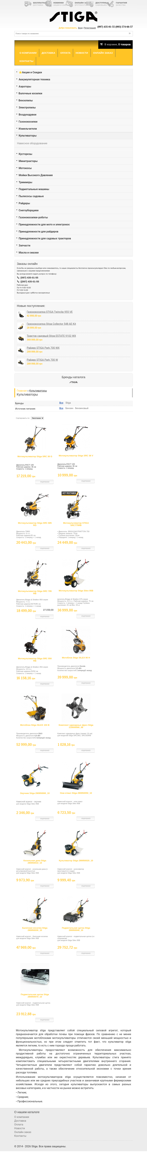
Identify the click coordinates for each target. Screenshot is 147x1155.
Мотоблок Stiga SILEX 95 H (76, 657)
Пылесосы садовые (31, 196)
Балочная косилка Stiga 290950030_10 (34, 929)
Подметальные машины (34, 189)
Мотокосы (25, 168)
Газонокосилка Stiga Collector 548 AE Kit (51, 323)
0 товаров (124, 44)
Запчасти (24, 245)
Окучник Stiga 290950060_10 (35, 793)
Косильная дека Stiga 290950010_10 (34, 861)
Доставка (48, 52)
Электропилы (27, 107)
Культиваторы (28, 135)
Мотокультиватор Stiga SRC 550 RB (35, 659)
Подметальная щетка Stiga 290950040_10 (76, 929)
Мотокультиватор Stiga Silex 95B (76, 590)
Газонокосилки (28, 121)
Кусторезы (25, 154)
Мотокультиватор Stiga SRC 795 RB (35, 592)
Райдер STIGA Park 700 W (42, 359)
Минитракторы (28, 161)
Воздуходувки (27, 114)
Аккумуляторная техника (34, 79)
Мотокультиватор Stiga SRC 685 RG (35, 524)
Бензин (69, 408)
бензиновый (81, 408)
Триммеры (25, 182)
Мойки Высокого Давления (36, 175)
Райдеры (24, 203)
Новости (82, 52)
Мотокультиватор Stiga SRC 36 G (34, 456)
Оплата (65, 52)
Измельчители (28, 128)
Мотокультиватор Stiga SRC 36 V (76, 455)
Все (61, 402)
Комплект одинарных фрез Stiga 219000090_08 (76, 726)
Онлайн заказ (103, 52)
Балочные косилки (30, 93)
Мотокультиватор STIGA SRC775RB (76, 524)
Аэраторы (25, 86)
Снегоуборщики (29, 210)
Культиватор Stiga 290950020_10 (76, 860)
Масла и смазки (29, 252)
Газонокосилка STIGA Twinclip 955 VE (50, 311)
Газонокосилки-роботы (33, 217)
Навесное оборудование (32, 143)
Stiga (68, 402)
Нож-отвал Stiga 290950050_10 (76, 793)
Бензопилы (26, 100)
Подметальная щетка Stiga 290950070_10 (35, 995)
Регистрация (90, 28)
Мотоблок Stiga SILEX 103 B (35, 725)
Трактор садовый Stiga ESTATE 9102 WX (51, 335)
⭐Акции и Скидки (30, 72)
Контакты (26, 61)
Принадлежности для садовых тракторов (45, 238)
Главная (22, 390)
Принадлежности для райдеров (38, 231)
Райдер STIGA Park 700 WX (43, 347)
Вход (80, 28)
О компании (28, 52)
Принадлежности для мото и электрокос (44, 224)
